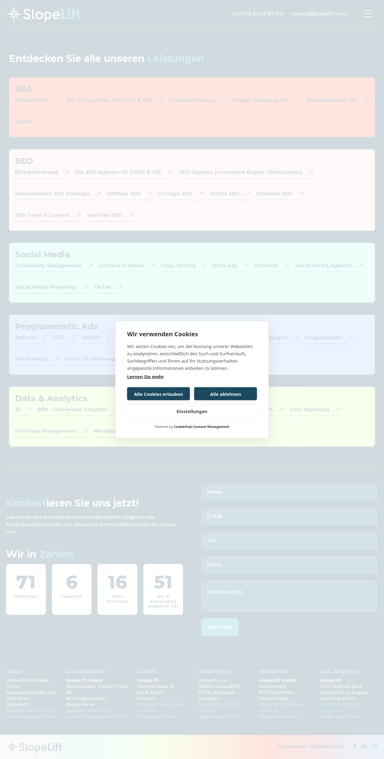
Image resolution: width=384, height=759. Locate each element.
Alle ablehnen (225, 394)
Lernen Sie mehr (145, 376)
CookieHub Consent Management (201, 426)
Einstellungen (192, 411)
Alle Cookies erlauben (158, 394)
